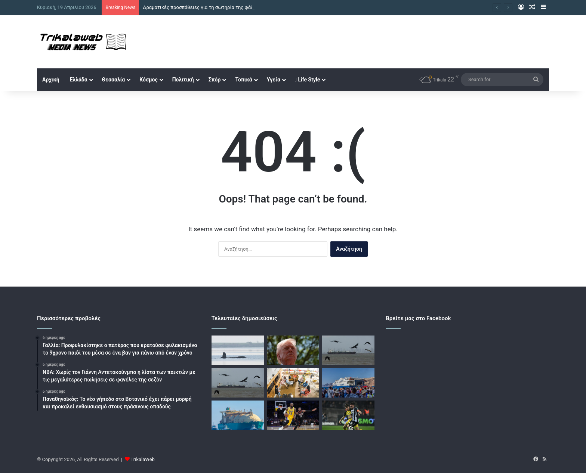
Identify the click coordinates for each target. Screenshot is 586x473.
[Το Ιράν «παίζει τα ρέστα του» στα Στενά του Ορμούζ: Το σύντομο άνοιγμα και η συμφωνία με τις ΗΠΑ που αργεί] (348, 350)
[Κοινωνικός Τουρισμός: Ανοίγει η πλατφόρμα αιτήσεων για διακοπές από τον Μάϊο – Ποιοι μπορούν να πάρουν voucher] (348, 383)
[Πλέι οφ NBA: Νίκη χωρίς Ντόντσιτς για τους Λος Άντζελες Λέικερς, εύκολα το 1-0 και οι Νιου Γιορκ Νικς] (293, 415)
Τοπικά (243, 80)
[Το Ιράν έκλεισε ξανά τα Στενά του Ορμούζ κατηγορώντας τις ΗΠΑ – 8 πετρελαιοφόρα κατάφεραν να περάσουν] (238, 383)
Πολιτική (183, 80)
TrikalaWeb (143, 459)
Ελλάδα (78, 80)
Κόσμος (148, 80)
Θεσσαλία (113, 80)
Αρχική (50, 80)
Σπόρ (215, 80)
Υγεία (273, 80)
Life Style (307, 80)
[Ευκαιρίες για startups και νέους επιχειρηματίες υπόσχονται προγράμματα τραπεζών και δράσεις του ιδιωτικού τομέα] (293, 383)
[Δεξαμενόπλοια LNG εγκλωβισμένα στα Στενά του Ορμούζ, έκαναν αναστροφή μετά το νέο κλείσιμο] (238, 415)
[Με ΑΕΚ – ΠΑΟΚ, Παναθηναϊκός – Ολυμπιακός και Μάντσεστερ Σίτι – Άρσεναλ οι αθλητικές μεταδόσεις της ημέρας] (348, 415)
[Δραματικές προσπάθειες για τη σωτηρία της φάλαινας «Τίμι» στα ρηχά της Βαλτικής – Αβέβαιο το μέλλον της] (238, 350)
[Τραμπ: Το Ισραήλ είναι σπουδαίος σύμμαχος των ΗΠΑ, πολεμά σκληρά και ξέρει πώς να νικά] (293, 350)
